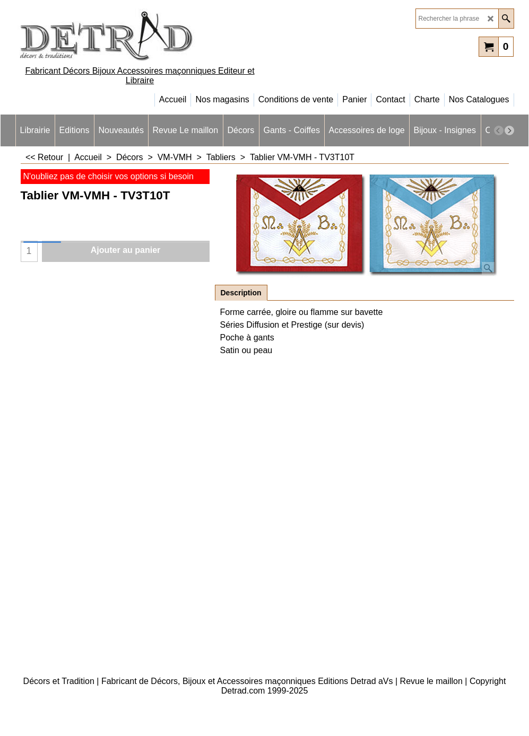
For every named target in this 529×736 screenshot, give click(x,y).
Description (241, 292)
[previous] (499, 130)
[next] (509, 130)
